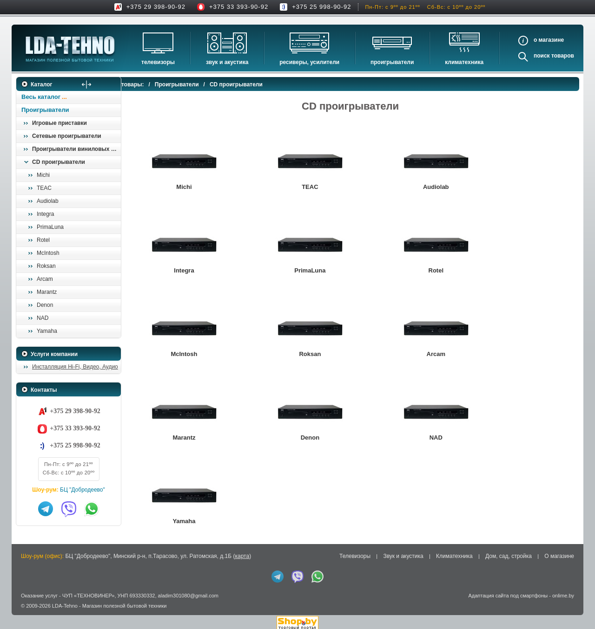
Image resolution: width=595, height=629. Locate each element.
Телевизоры (158, 62)
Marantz (47, 292)
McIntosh (48, 253)
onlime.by (563, 592)
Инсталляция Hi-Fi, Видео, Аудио (75, 366)
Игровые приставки (59, 123)
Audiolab (48, 201)
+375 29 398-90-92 (155, 6)
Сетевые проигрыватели (66, 136)
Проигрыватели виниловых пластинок (76, 149)
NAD (42, 318)
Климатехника (464, 62)
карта (242, 553)
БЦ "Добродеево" (82, 489)
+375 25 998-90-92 (321, 6)
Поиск (542, 55)
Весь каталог (40, 96)
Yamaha (47, 331)
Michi (43, 175)
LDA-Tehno (65, 602)
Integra (45, 214)
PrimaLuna (50, 227)
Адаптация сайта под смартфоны (508, 592)
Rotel (43, 240)
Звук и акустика (227, 62)
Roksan (46, 266)
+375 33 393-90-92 (238, 6)
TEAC (44, 188)
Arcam (45, 279)
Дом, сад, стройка (508, 553)
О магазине (559, 553)
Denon (45, 305)
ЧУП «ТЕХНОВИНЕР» (88, 592)
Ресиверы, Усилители (309, 62)
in (24, 609)
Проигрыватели (392, 62)
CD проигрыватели (58, 162)
